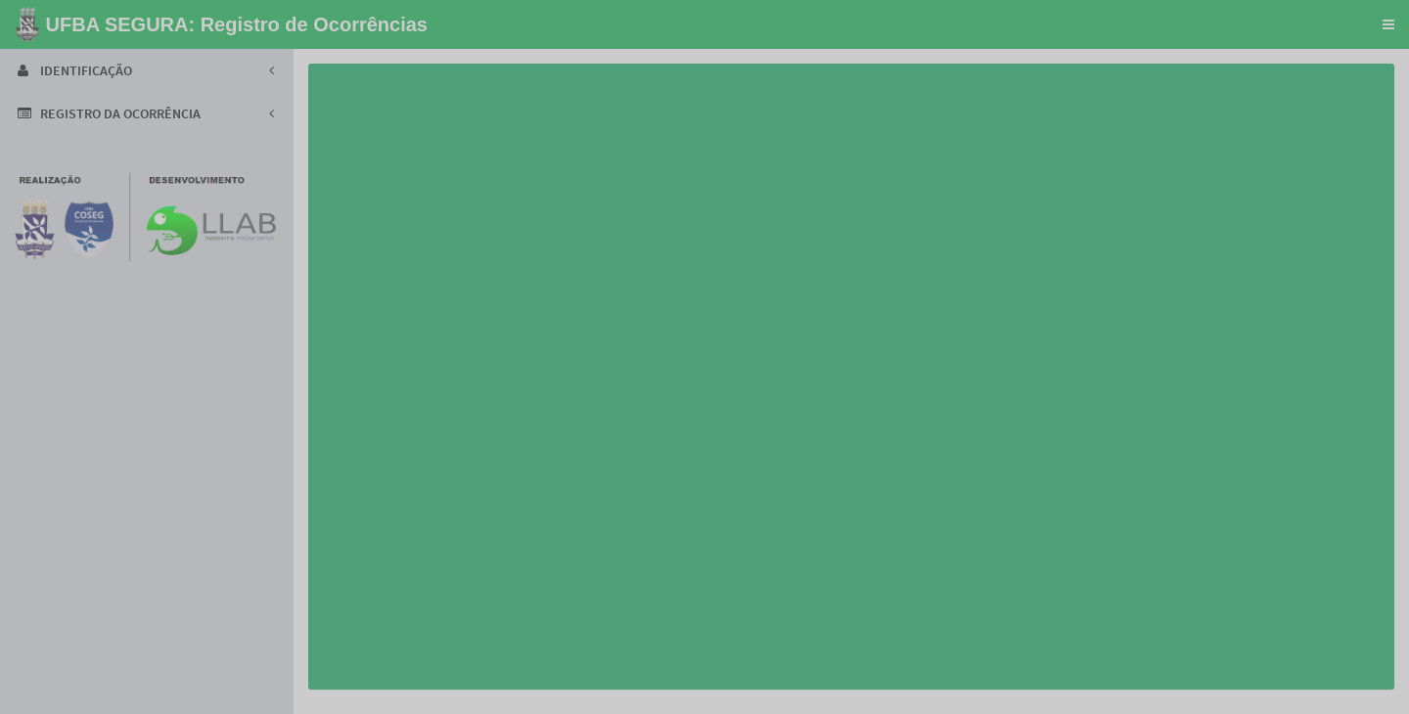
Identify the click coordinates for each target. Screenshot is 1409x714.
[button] (1388, 24)
